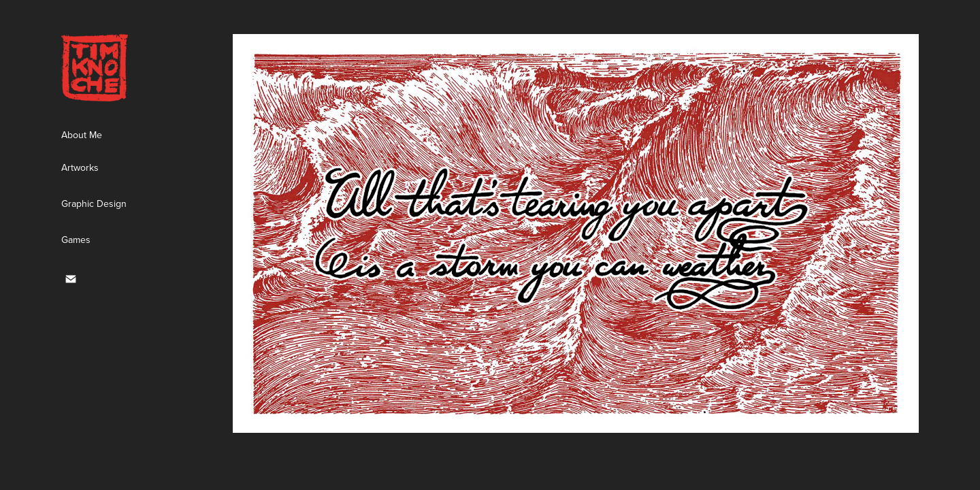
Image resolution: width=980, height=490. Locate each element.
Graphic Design (94, 203)
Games (76, 239)
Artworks (80, 167)
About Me (81, 135)
